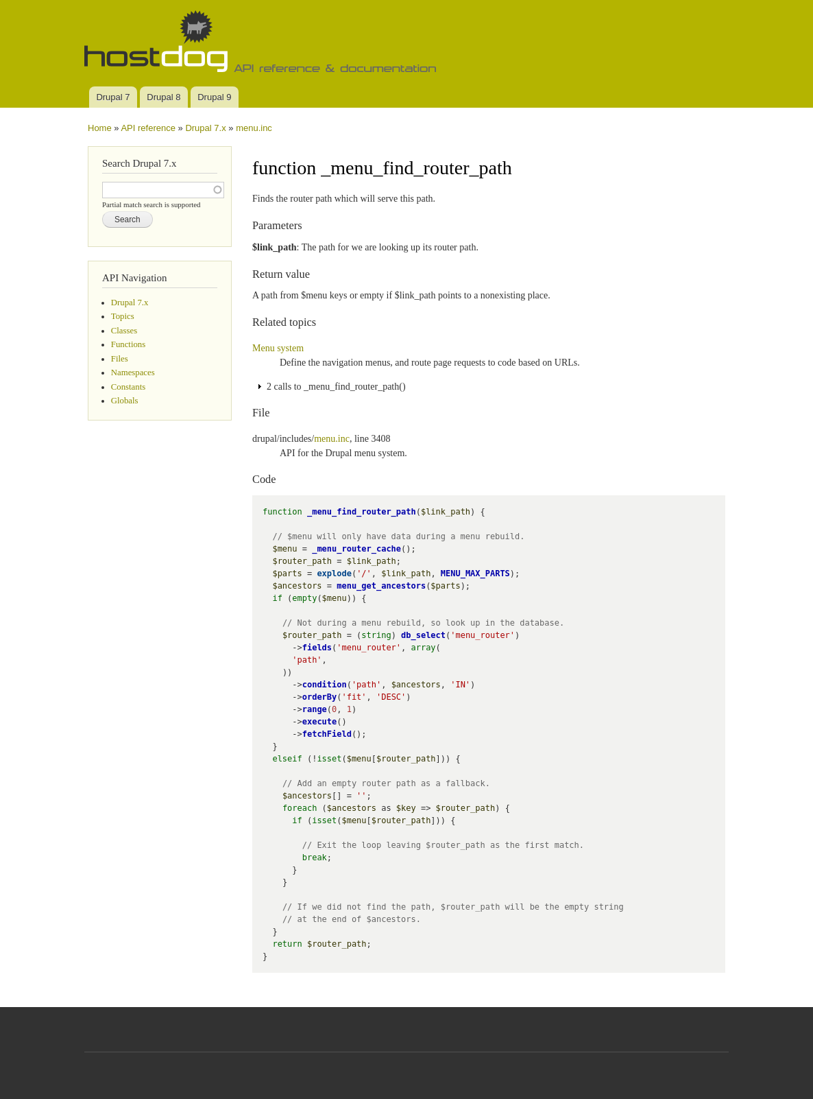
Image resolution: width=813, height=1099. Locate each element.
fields (317, 647)
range (314, 709)
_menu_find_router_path (361, 512)
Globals (124, 400)
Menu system (278, 348)
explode (334, 573)
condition (324, 684)
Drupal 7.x (205, 128)
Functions (128, 344)
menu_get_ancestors (381, 586)
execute (319, 721)
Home (100, 128)
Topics (122, 316)
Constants (128, 387)
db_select (423, 635)
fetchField (327, 734)
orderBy (319, 697)
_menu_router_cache (356, 549)
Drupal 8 (163, 97)
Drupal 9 (214, 97)
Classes (124, 330)
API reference (148, 128)
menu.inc (254, 128)
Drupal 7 (113, 97)
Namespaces (133, 372)
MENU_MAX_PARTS (475, 573)
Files (119, 359)
